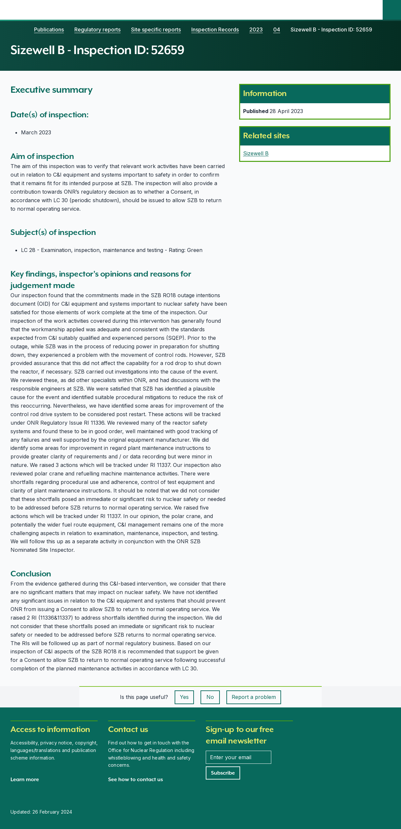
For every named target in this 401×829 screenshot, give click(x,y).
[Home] (17, 29)
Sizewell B (256, 153)
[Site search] (392, 10)
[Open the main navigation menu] (373, 10)
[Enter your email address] (238, 757)
